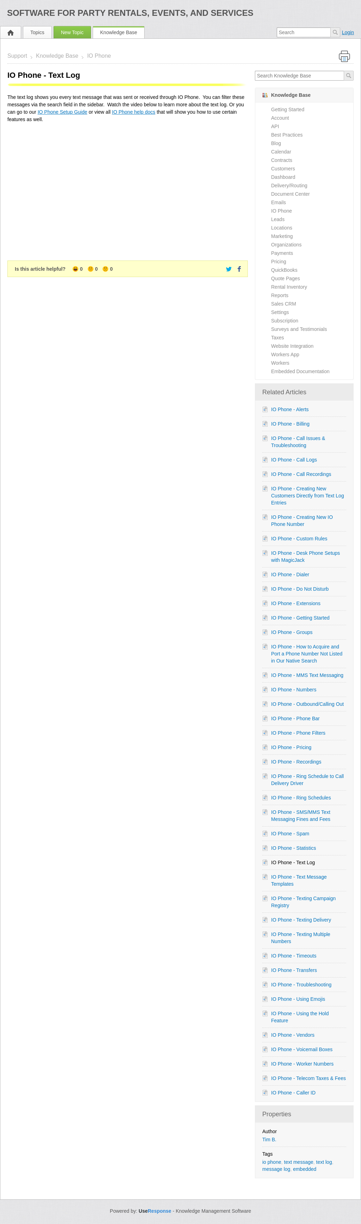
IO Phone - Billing (290, 424)
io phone (271, 1162)
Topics (37, 32)
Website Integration (292, 346)
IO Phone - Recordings (296, 762)
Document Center (290, 194)
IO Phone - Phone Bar (295, 718)
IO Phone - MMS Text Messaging (307, 675)
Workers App (285, 354)
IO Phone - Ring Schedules (301, 798)
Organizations (286, 244)
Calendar (281, 152)
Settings (280, 312)
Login (348, 32)
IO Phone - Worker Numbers (302, 1064)
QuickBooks (284, 270)
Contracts (281, 160)
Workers (280, 363)
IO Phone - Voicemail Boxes (301, 1049)
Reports (279, 295)
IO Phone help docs (133, 112)
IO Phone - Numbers (293, 689)
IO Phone (99, 56)
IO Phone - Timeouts (293, 956)
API (275, 126)
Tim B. (269, 1139)
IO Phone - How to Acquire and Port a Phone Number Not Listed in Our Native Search (306, 654)
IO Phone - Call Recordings (301, 474)
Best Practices (286, 135)
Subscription (284, 321)
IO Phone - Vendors (292, 1035)
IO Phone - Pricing (291, 747)
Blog (276, 143)
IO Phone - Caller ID (293, 1093)
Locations (281, 228)
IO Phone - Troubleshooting (301, 984)
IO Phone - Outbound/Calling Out (307, 704)
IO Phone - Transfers (294, 970)
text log (324, 1162)
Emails (278, 202)
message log (276, 1169)
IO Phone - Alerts (290, 409)
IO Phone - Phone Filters (298, 733)
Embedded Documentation (300, 371)
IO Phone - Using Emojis (298, 999)
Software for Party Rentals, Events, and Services (130, 13)
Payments (282, 253)
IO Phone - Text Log (293, 862)
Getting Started (287, 109)
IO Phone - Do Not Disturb (300, 589)
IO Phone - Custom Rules (299, 538)
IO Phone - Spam (290, 833)
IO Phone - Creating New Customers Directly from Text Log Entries (307, 496)
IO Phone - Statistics (293, 848)
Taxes (277, 337)
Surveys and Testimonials (299, 329)
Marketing (282, 236)
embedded (304, 1169)
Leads (277, 219)
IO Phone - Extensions (295, 603)
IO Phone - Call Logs (294, 460)
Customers (283, 168)
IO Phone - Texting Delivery (301, 920)
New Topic (72, 32)
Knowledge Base (118, 32)
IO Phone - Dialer (290, 574)
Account (280, 118)
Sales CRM (283, 304)
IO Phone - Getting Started (300, 618)
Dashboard (283, 177)
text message (298, 1162)
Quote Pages (285, 278)
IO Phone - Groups (292, 632)
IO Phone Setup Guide (62, 112)
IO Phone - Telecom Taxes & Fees (308, 1078)
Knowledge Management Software (213, 1211)
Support (17, 56)
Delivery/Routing (289, 185)
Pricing (278, 261)
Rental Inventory (289, 287)
